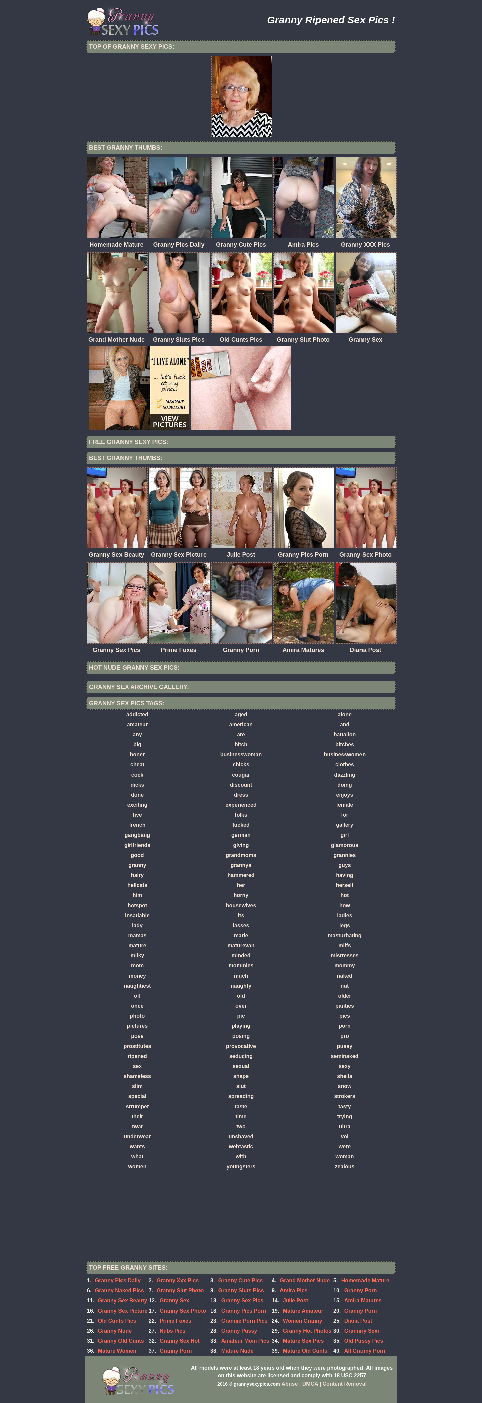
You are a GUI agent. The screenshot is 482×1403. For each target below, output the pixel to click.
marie (241, 935)
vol (344, 1136)
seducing (241, 1056)
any (137, 734)
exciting (137, 805)
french (137, 825)
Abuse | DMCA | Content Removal (324, 1384)
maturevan (241, 945)
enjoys (344, 795)
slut (241, 1086)
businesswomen (345, 754)
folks (241, 815)
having (344, 875)
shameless (137, 1076)
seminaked (345, 1056)
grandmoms (241, 855)
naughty (241, 986)
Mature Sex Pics (303, 1341)
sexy (345, 1066)
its (241, 915)
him (137, 895)
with (241, 1156)
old (241, 996)
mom (137, 965)
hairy (137, 875)
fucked (241, 825)
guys (344, 865)
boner (137, 754)
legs (344, 925)
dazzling (344, 775)
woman (344, 1156)
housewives (241, 905)
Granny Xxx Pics (178, 1280)
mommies (241, 965)
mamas (137, 935)
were (345, 1146)
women (137, 1167)
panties (344, 1006)
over (241, 1006)
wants (137, 1146)
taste (241, 1106)
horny (241, 895)
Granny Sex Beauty (122, 1301)
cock (137, 775)
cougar (241, 775)
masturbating (345, 935)
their (137, 1116)
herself (344, 885)
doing (344, 785)
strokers (344, 1096)
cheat (137, 764)
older (344, 996)
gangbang (137, 835)
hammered (241, 875)
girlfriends (137, 845)
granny (137, 865)
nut (345, 986)
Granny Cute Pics (240, 1280)
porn (345, 1026)
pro (344, 1036)
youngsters (241, 1167)
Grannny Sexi (361, 1331)
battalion (345, 734)
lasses (241, 925)
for (344, 815)
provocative (241, 1046)
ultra (345, 1126)
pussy (344, 1046)
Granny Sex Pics (242, 1301)
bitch (241, 744)
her (241, 885)
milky (137, 955)
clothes (344, 764)
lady (137, 925)
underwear (137, 1136)
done (137, 795)
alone (345, 714)
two (241, 1126)
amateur (137, 724)
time (241, 1116)
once (137, 1006)
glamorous (344, 845)
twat (137, 1126)
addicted (137, 714)
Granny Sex (174, 1301)
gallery (344, 825)
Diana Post (358, 1321)
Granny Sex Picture (123, 1311)
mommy (344, 965)
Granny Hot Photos (307, 1331)
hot (345, 895)
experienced (240, 805)
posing (241, 1036)
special (137, 1096)
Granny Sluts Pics (241, 1290)
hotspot (137, 905)
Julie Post (295, 1301)
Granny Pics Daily (118, 1280)
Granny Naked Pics (119, 1290)
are (241, 734)
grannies (345, 855)
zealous (345, 1167)
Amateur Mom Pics (245, 1341)
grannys (241, 865)
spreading (241, 1096)
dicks (137, 785)
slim (137, 1086)
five (137, 815)
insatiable (137, 915)
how (344, 905)
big (137, 744)
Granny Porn (360, 1290)
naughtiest (137, 986)
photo (137, 1016)
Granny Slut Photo (180, 1290)
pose (137, 1036)
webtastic (241, 1146)
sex (137, 1066)
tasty (344, 1106)
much (241, 976)
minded (241, 955)
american (241, 724)
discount (241, 785)
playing (241, 1026)
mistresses (345, 955)
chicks (241, 764)
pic (241, 1016)
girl (345, 835)
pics (344, 1016)
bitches (344, 744)
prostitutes (137, 1046)
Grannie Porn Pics (244, 1321)
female (344, 805)
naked (344, 976)
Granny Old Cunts (121, 1341)
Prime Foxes (175, 1321)
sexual (241, 1066)
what (137, 1156)
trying (344, 1116)
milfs (344, 945)
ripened (137, 1056)
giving (241, 845)
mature (137, 945)
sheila (344, 1076)
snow (345, 1086)
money (137, 976)
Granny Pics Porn (243, 1311)
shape (241, 1076)
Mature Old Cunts (305, 1351)
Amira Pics (294, 1290)
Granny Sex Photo (183, 1311)
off (137, 996)
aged (241, 714)
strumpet (137, 1106)
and (344, 724)
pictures (137, 1026)
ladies (344, 915)
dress (241, 795)
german (241, 835)
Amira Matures (363, 1301)
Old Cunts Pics (117, 1321)
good (137, 855)
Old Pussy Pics (363, 1341)
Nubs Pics (172, 1331)
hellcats (137, 885)
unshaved (241, 1136)
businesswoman (241, 754)
